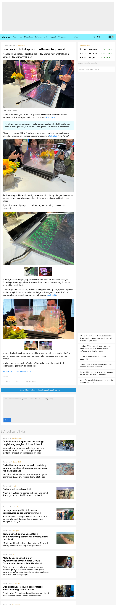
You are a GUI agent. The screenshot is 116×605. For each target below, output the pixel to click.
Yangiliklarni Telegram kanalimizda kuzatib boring (38, 390)
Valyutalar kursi (85, 45)
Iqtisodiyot (16, 507)
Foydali (53, 37)
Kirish (7, 420)
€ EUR (83, 53)
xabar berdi (49, 117)
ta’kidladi (53, 136)
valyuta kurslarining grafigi (88, 63)
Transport (15, 531)
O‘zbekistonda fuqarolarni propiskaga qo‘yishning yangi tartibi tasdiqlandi (23, 443)
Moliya (15, 486)
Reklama (81, 69)
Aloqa (97, 69)
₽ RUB (83, 57)
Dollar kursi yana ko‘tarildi (17, 489)
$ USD (83, 49)
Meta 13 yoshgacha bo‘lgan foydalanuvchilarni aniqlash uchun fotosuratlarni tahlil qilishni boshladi (22, 560)
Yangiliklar (17, 37)
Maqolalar (28, 37)
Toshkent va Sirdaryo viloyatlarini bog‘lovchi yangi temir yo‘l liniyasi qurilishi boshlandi (25, 536)
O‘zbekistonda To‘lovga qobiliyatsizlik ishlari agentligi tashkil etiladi (23, 588)
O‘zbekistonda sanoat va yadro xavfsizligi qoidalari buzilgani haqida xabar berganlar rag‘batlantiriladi (25, 468)
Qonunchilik (17, 462)
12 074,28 (93, 49)
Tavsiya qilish (29, 381)
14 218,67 (93, 53)
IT (13, 555)
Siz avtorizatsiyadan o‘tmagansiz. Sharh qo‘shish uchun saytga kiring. (38, 406)
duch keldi (51, 295)
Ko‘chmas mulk (41, 37)
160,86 (92, 57)
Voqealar (62, 37)
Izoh (16, 381)
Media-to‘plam (90, 69)
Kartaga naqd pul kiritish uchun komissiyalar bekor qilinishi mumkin (22, 511)
